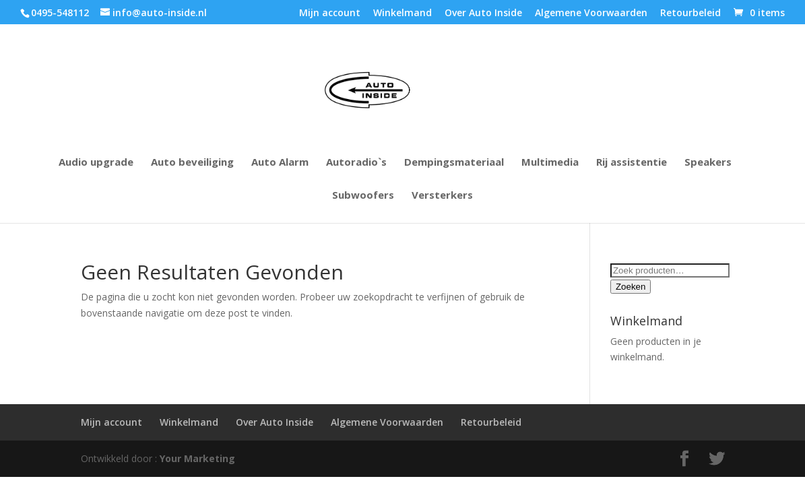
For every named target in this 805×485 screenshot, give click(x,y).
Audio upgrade (96, 162)
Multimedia (550, 162)
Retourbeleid (690, 13)
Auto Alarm (280, 162)
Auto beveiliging (192, 162)
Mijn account (329, 13)
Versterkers (442, 195)
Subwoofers (363, 195)
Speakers (708, 162)
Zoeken (630, 287)
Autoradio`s (356, 162)
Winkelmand (402, 13)
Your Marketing (197, 458)
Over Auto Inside (483, 13)
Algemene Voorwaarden (591, 13)
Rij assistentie (631, 162)
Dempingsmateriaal (454, 162)
